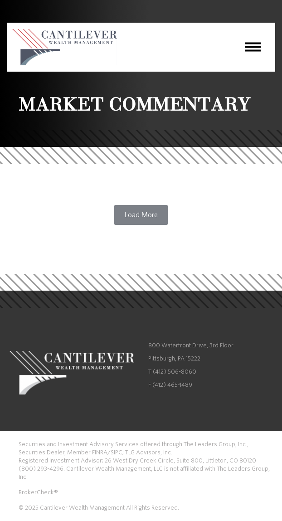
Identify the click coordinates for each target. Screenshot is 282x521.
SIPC (116, 452)
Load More (141, 215)
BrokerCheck (36, 492)
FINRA (99, 452)
